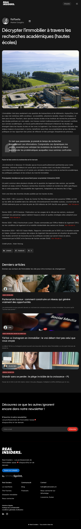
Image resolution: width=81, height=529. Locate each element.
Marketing (23, 333)
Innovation (16, 333)
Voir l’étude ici (15, 217)
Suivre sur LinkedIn (10, 470)
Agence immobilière (8, 295)
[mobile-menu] (76, 3)
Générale (5, 372)
